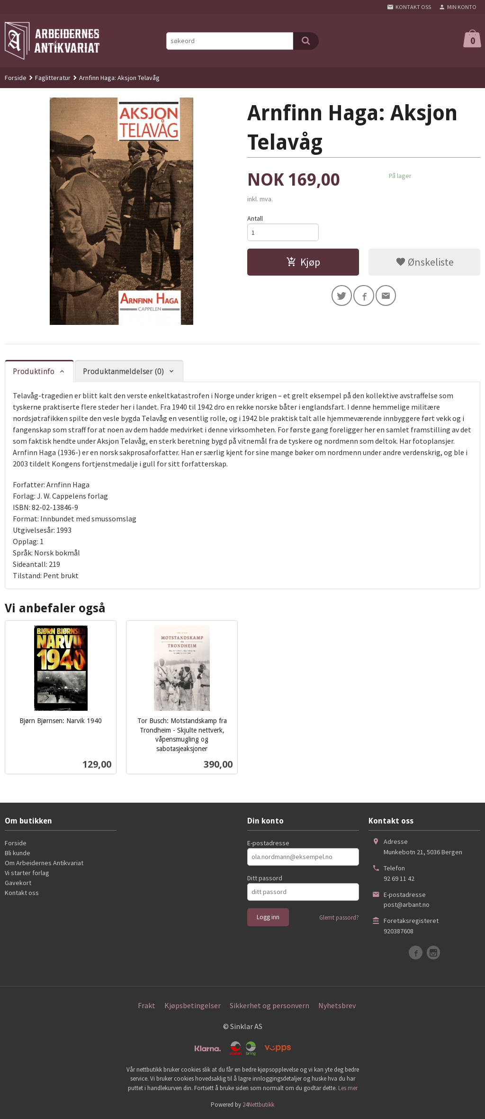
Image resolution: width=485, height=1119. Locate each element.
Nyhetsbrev (337, 1005)
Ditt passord (264, 878)
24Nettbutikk (258, 1105)
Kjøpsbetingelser (192, 1005)
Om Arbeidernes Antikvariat (44, 863)
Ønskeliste (424, 262)
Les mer (348, 1088)
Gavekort (18, 882)
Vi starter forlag (27, 872)
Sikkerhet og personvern (269, 1005)
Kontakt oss (22, 892)
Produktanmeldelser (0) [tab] (123, 371)
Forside (16, 77)
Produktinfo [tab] (33, 371)
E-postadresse (268, 843)
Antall (255, 218)
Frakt (146, 1005)
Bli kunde (17, 853)
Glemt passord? (339, 917)
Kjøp (303, 262)
